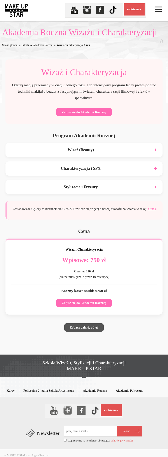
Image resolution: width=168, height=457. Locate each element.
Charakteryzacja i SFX (81, 168)
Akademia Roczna (42, 45)
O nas (152, 209)
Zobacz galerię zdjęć (84, 327)
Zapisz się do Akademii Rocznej (84, 112)
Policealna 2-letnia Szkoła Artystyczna (48, 390)
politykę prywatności (122, 440)
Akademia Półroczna (129, 390)
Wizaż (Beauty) (81, 150)
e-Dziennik (134, 9)
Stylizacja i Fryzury (81, 187)
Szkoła (25, 45)
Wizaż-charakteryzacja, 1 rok (73, 45)
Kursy (11, 390)
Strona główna (10, 45)
